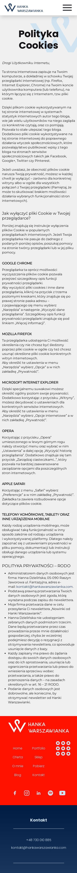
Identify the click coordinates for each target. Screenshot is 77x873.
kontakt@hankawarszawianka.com (44, 587)
